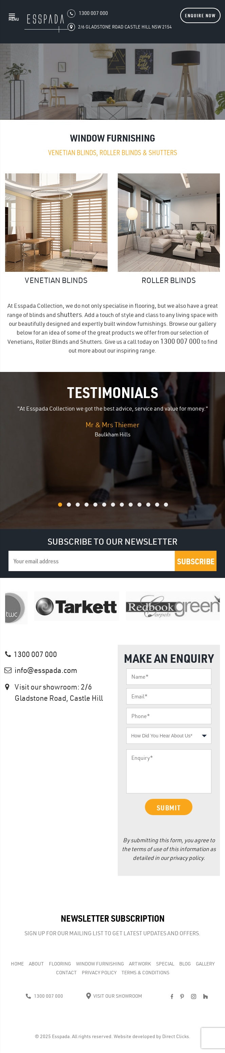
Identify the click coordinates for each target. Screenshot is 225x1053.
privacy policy (186, 857)
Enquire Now (200, 15)
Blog (185, 964)
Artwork (140, 964)
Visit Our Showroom (114, 996)
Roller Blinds (169, 280)
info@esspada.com (46, 670)
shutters (69, 314)
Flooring (60, 964)
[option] (112, 421)
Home (17, 964)
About (36, 964)
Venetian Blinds (56, 280)
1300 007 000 (180, 341)
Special (165, 964)
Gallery (205, 964)
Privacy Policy (99, 973)
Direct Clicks (175, 1036)
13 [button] (175, 508)
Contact (66, 973)
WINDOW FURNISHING (100, 964)
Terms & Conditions (145, 973)
